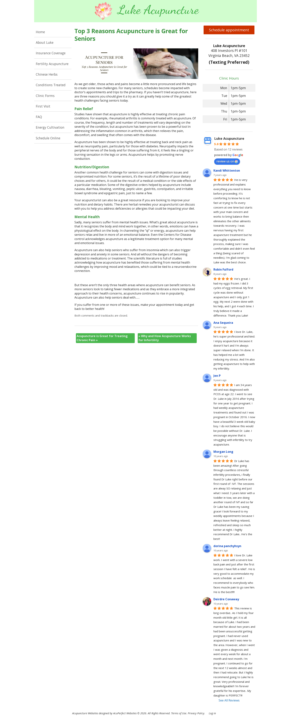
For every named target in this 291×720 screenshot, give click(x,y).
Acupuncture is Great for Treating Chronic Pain (102, 338)
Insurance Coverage (51, 53)
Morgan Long (223, 452)
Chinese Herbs (47, 74)
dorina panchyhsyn (227, 546)
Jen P (217, 376)
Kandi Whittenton (226, 170)
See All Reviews (229, 700)
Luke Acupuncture (229, 138)
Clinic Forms (45, 95)
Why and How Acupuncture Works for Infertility (164, 338)
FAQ (39, 117)
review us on (227, 161)
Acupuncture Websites (85, 713)
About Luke (44, 42)
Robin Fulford (223, 269)
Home (40, 32)
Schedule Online (48, 138)
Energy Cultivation (50, 127)
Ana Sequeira (223, 323)
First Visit (43, 106)
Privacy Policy (196, 713)
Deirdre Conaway (226, 599)
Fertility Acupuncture (52, 64)
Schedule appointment (229, 29)
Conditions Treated (51, 85)
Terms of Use (178, 713)
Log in (212, 713)
